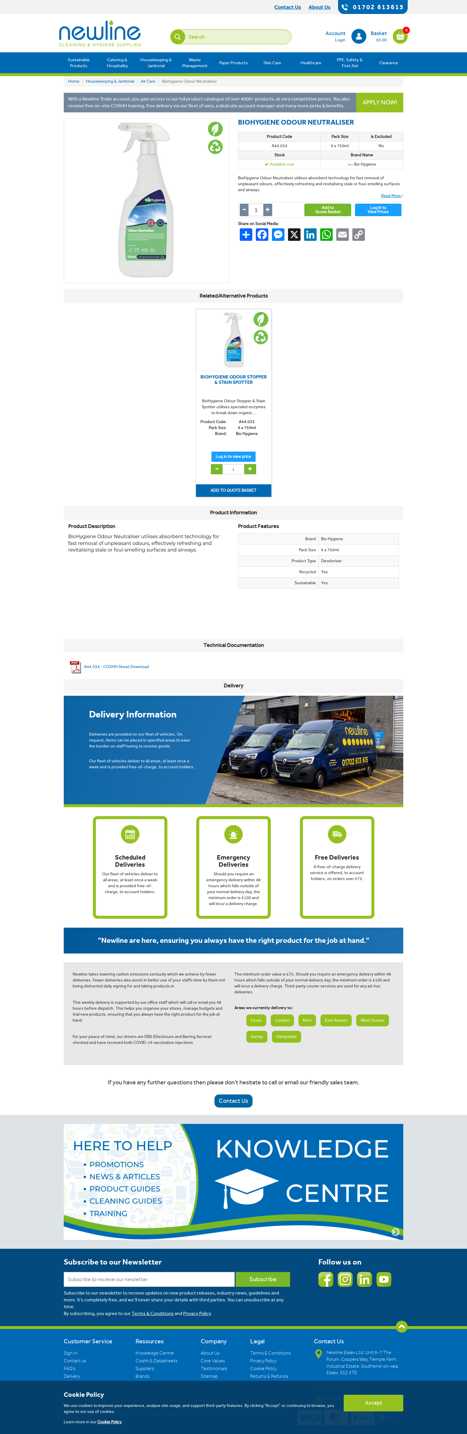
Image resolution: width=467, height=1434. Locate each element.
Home (74, 81)
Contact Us (233, 1100)
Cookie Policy (263, 1368)
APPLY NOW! (379, 102)
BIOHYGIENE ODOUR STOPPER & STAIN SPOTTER (233, 379)
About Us (210, 1353)
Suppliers (145, 1368)
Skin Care (272, 62)
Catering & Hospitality (117, 62)
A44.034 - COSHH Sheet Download (108, 666)
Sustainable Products (79, 62)
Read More (392, 195)
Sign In (70, 1353)
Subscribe (262, 1279)
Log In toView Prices (378, 209)
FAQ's (69, 1368)
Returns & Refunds (269, 1376)
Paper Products (233, 62)
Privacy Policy (197, 1313)
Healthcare (311, 62)
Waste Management (195, 62)
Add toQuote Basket (327, 209)
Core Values (213, 1361)
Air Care (148, 81)
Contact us (75, 1361)
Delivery (72, 1376)
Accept (373, 1403)
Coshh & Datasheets (157, 1361)
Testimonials (214, 1368)
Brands (143, 1376)
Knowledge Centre (155, 1353)
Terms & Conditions (153, 1313)
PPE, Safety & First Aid (350, 62)
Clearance (388, 62)
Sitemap (209, 1376)
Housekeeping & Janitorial (156, 62)
